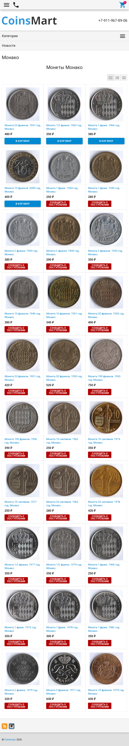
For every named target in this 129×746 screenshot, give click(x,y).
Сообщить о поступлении (58, 203)
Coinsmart (9, 739)
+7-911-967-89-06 (112, 20)
